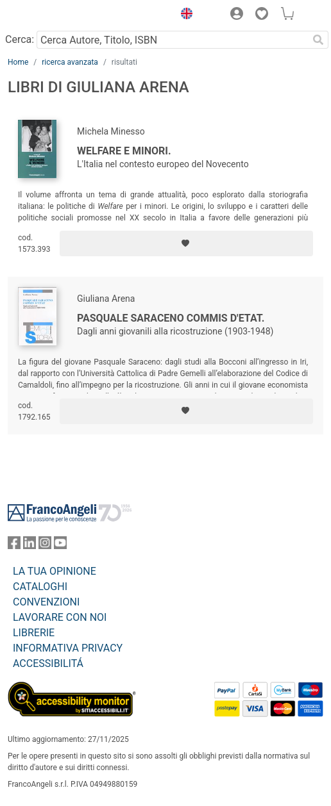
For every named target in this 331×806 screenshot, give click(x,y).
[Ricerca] (318, 40)
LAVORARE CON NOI (59, 617)
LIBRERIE (34, 633)
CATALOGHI (40, 586)
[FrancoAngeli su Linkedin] (29, 545)
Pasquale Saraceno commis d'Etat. (170, 318)
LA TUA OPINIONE (54, 571)
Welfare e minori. (124, 151)
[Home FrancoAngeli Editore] (51, 15)
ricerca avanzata (70, 62)
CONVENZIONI (46, 602)
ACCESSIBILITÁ (48, 663)
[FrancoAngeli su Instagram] (44, 545)
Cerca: (19, 39)
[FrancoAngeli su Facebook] (14, 545)
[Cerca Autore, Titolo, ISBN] (172, 40)
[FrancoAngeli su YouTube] (60, 545)
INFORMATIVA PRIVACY (68, 648)
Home (18, 62)
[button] (183, 15)
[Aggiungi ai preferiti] (186, 243)
